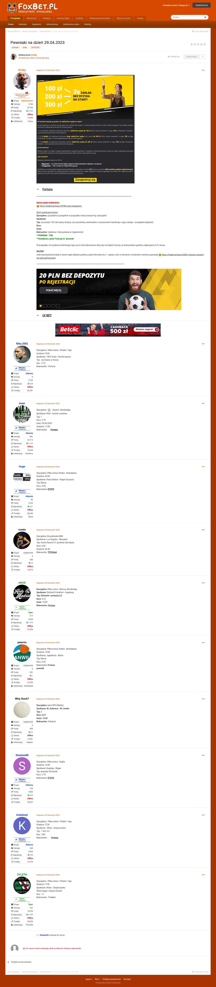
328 (30, 384)
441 (30, 506)
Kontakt (127, 979)
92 (31, 732)
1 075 (29, 622)
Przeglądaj (15, 18)
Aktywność (31, 18)
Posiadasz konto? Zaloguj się (176, 5)
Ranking (87, 24)
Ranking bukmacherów (100, 18)
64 (31, 563)
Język (88, 979)
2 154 (29, 443)
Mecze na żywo (124, 18)
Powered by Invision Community (108, 983)
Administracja (52, 24)
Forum (10, 24)
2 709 (29, 915)
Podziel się (173, 56)
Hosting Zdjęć (63, 18)
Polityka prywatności (111, 979)
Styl (97, 979)
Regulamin (36, 24)
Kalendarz (23, 24)
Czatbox (79, 18)
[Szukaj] (186, 17)
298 (30, 855)
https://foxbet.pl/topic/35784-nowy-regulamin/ (61, 206)
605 (30, 795)
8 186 (29, 111)
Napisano (48, 70)
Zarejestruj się (202, 5)
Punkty (140, 18)
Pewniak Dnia (43, 58)
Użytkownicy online (71, 24)
